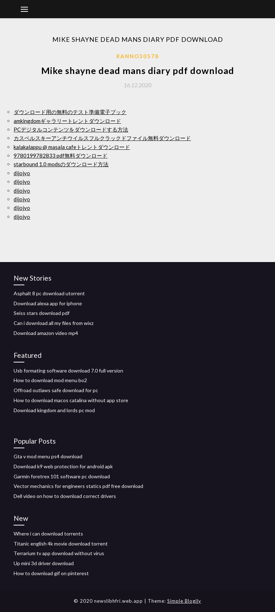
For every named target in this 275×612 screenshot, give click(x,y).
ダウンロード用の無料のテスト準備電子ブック (70, 112)
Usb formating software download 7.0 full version (68, 370)
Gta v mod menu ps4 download (48, 456)
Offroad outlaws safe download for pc (56, 390)
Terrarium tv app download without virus (59, 553)
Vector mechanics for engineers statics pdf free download (78, 486)
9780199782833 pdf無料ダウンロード (60, 155)
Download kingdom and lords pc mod (54, 410)
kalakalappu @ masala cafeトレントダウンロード (72, 147)
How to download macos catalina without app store (71, 400)
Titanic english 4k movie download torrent (61, 544)
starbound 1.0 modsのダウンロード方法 (61, 164)
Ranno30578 (137, 56)
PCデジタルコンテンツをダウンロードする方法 (71, 129)
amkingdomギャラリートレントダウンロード (67, 121)
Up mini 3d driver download (44, 563)
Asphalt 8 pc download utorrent (49, 293)
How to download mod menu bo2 (50, 380)
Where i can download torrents (48, 533)
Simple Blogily (184, 601)
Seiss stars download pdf (41, 313)
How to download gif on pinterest (51, 573)
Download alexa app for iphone (48, 303)
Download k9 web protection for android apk (63, 466)
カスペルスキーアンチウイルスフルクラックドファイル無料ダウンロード (102, 138)
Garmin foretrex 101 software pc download (62, 476)
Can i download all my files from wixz (53, 323)
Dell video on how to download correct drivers (65, 496)
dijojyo (22, 173)
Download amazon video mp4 (46, 333)
